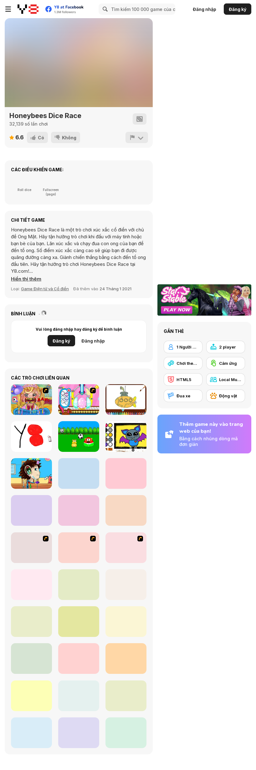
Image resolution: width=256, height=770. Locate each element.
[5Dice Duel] (31, 621)
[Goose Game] (31, 584)
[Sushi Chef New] (125, 473)
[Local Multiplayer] (225, 379)
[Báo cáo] (136, 137)
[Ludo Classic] (125, 732)
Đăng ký (237, 9)
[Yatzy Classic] (78, 695)
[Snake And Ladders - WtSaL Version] (125, 547)
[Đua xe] (183, 396)
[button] (26, 279)
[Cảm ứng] (225, 363)
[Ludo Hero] (31, 732)
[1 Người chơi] (183, 347)
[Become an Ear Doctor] (31, 473)
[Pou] (78, 436)
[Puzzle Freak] (31, 547)
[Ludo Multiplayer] (78, 621)
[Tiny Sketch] (31, 436)
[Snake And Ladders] (78, 584)
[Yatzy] (31, 695)
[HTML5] (183, 379)
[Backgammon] (31, 658)
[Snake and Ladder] (78, 658)
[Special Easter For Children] (78, 399)
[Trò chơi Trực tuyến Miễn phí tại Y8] (28, 9)
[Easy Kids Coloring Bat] (125, 436)
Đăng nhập (204, 9)
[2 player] (225, 347)
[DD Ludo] (125, 658)
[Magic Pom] (78, 473)
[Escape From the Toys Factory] (78, 510)
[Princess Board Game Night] (125, 695)
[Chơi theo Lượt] (183, 363)
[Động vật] (225, 396)
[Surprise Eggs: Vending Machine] (125, 510)
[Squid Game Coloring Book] (31, 510)
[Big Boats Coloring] (125, 399)
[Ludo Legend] (125, 621)
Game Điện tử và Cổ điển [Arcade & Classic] (45, 288)
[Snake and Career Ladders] (78, 547)
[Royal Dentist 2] (31, 399)
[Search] (104, 9)
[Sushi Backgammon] (78, 732)
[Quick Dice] (125, 584)
